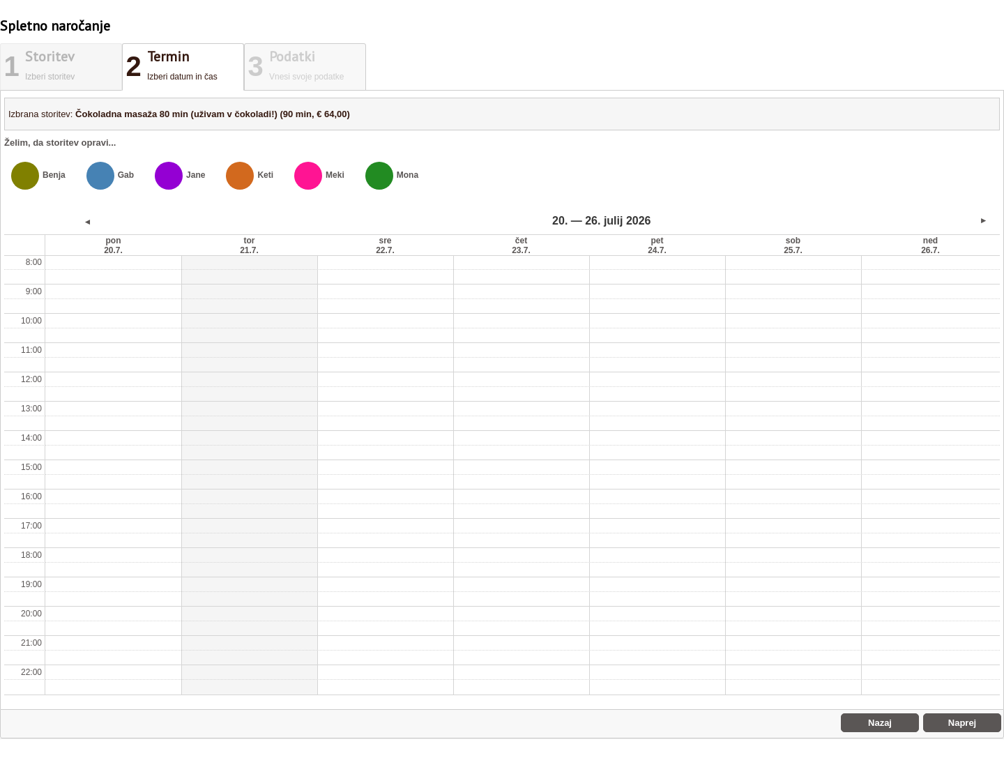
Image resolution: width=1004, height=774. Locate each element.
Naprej (962, 723)
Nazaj (880, 723)
